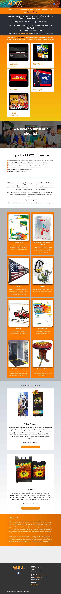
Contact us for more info (30, 447)
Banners (13, 89)
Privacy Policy (34, 584)
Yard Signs (37, 89)
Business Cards (14, 65)
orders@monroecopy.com (40, 576)
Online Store (32, 12)
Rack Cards (38, 64)
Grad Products (14, 114)
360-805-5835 (38, 577)
